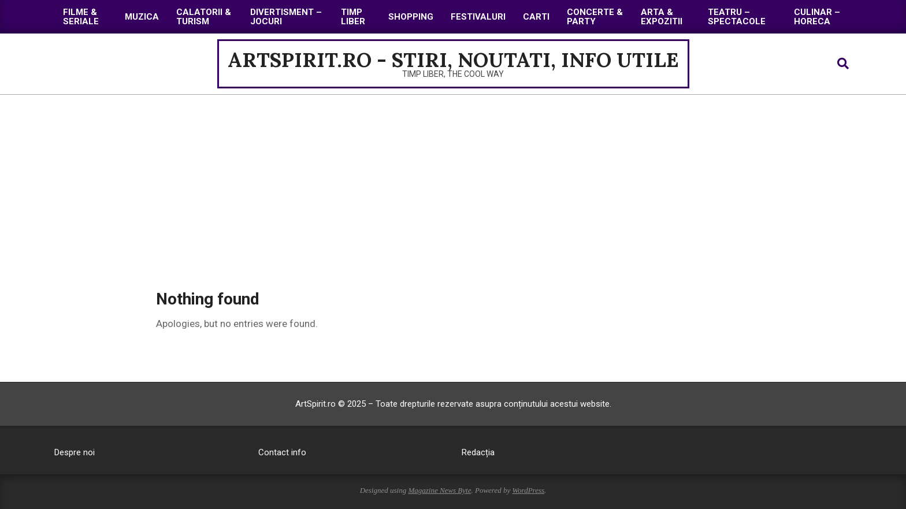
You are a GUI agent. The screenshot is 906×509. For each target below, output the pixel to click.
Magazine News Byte (439, 490)
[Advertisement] (453, 181)
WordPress (528, 490)
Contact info (282, 452)
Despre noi (74, 452)
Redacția (478, 452)
